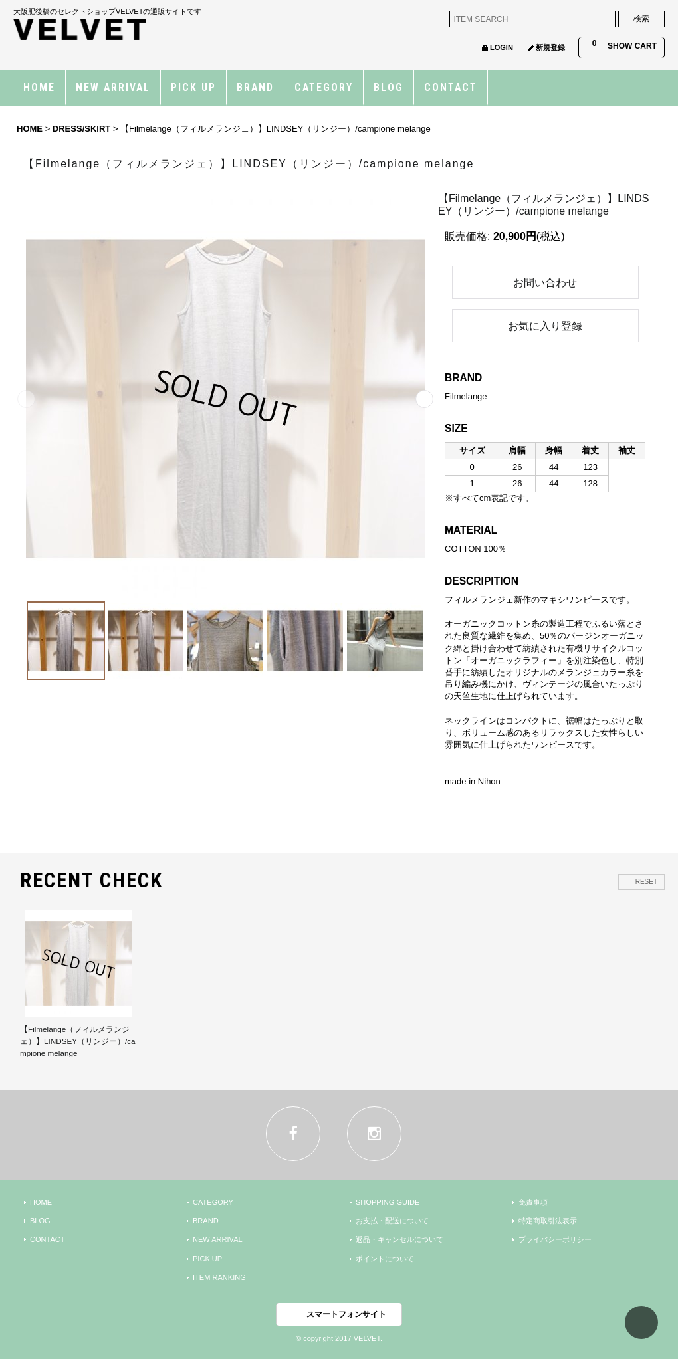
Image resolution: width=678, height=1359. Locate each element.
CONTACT (47, 1239)
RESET (646, 881)
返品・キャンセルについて (399, 1239)
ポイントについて (385, 1259)
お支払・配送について (392, 1221)
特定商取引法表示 (547, 1221)
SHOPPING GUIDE (387, 1202)
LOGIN (501, 47)
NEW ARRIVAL (218, 1239)
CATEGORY (213, 1202)
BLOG (40, 1221)
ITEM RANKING (219, 1277)
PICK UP (207, 1259)
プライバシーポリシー (555, 1239)
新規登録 (550, 47)
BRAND (206, 1221)
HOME (41, 1202)
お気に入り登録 (545, 326)
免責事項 (533, 1202)
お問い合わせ (545, 282)
